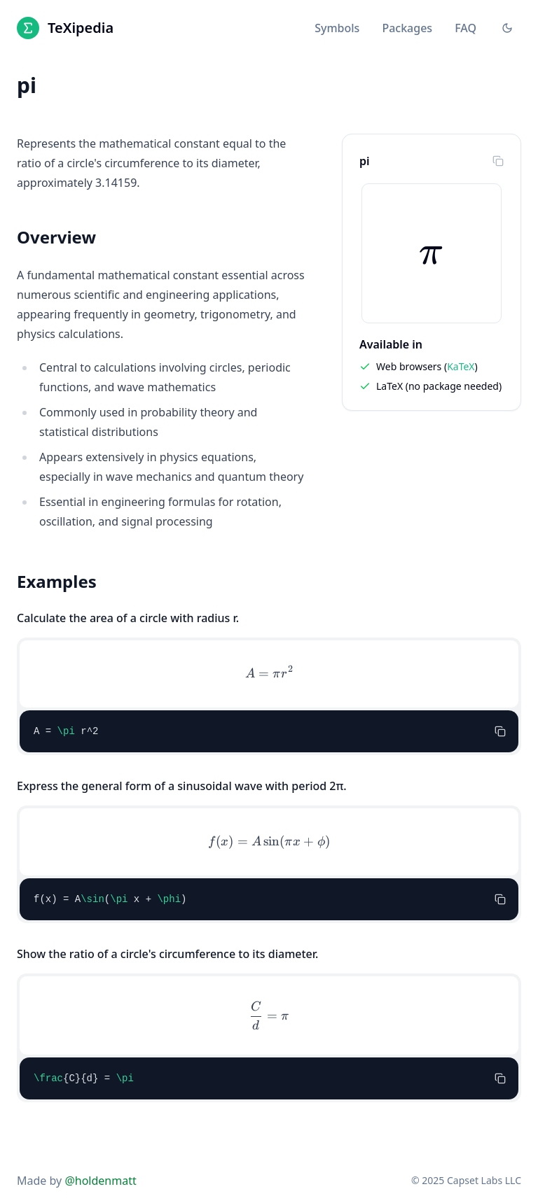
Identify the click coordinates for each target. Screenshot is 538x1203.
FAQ (465, 28)
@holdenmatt (100, 1180)
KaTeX (460, 366)
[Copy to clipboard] (498, 161)
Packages (407, 28)
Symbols (337, 28)
